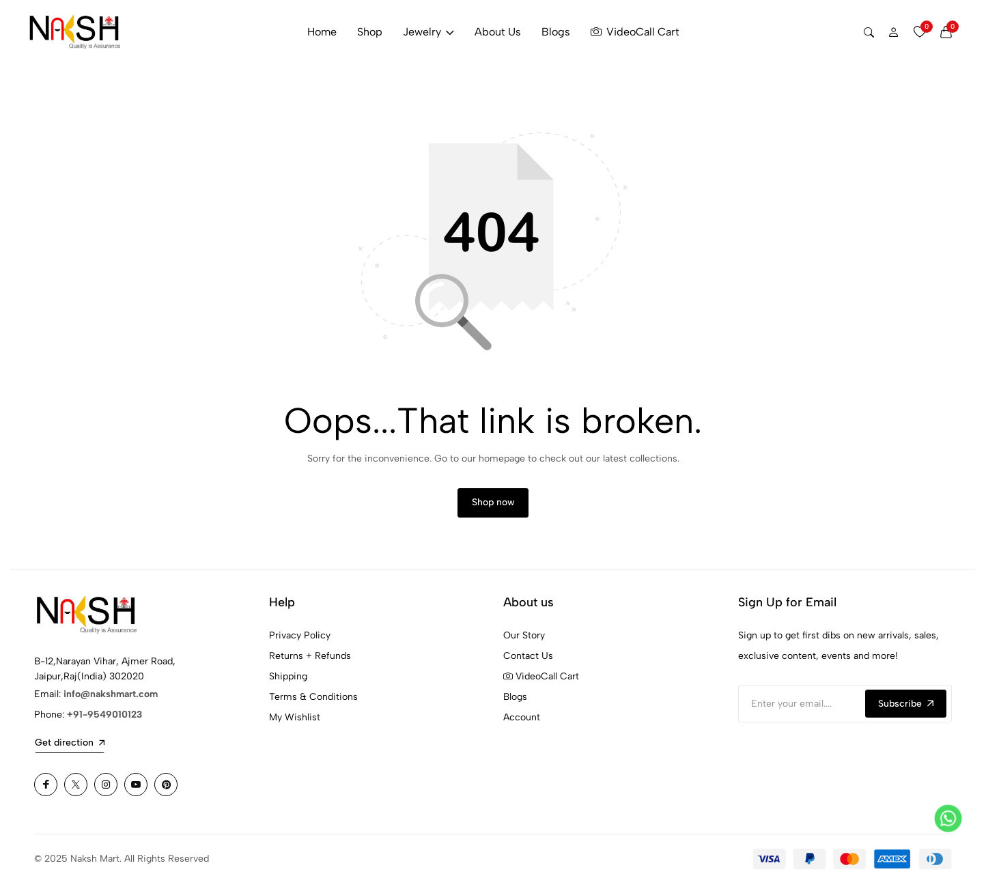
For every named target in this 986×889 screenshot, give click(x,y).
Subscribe (905, 710)
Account (521, 723)
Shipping (288, 682)
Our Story (524, 641)
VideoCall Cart (635, 32)
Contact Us (528, 662)
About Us (498, 31)
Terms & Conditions (313, 703)
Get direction (69, 748)
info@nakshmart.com (111, 700)
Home (322, 31)
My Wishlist (294, 723)
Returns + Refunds (310, 662)
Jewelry (428, 31)
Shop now (493, 507)
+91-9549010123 (104, 720)
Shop (369, 31)
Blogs (555, 31)
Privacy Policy (299, 641)
